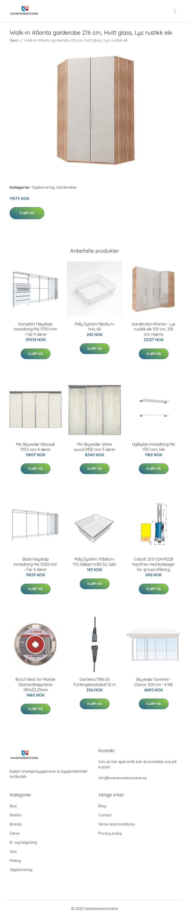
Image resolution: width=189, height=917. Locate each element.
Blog (102, 806)
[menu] (175, 11)
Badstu (16, 815)
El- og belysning (23, 842)
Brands (16, 824)
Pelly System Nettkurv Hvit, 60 (94, 326)
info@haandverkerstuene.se (122, 778)
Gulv (13, 851)
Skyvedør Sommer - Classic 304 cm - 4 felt (153, 682)
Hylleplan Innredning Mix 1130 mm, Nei (153, 447)
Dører (15, 833)
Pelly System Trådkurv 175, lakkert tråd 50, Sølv (94, 562)
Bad (13, 806)
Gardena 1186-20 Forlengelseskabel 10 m (95, 682)
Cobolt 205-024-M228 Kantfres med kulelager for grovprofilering (153, 564)
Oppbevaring (43, 187)
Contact (105, 815)
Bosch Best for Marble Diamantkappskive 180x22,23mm (35, 684)
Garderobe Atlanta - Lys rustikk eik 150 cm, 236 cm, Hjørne (153, 329)
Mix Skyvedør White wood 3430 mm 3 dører (94, 447)
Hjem (14, 40)
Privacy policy (110, 833)
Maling (15, 860)
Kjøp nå (27, 213)
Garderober (66, 187)
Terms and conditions (116, 824)
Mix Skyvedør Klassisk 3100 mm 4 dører (35, 447)
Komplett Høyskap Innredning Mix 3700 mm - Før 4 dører (35, 329)
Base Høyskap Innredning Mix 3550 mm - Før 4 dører (35, 564)
